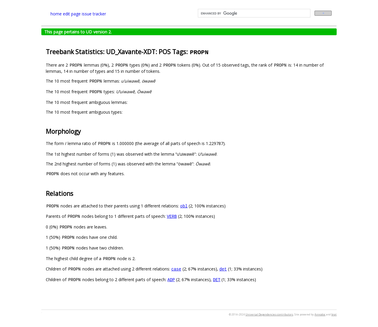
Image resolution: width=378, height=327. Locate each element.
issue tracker (94, 14)
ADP (171, 279)
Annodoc (320, 314)
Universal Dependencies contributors (269, 314)
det (223, 269)
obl (184, 206)
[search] (253, 13)
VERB (172, 216)
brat (334, 314)
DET (216, 279)
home (56, 14)
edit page (72, 14)
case (176, 269)
